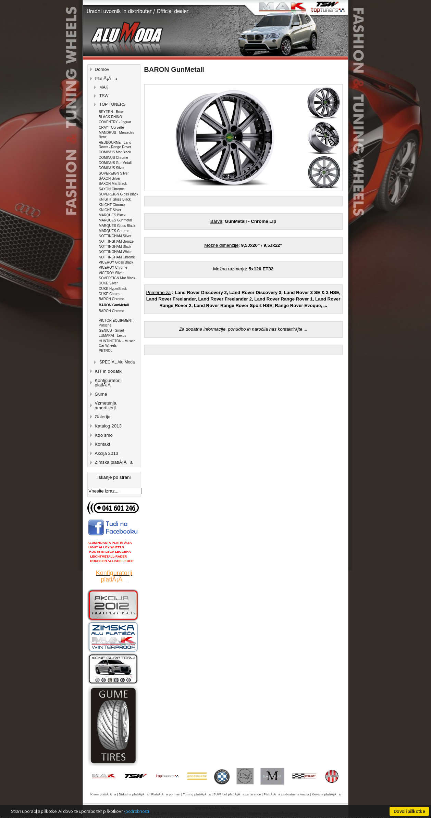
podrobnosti (137, 811)
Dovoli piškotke (409, 811)
